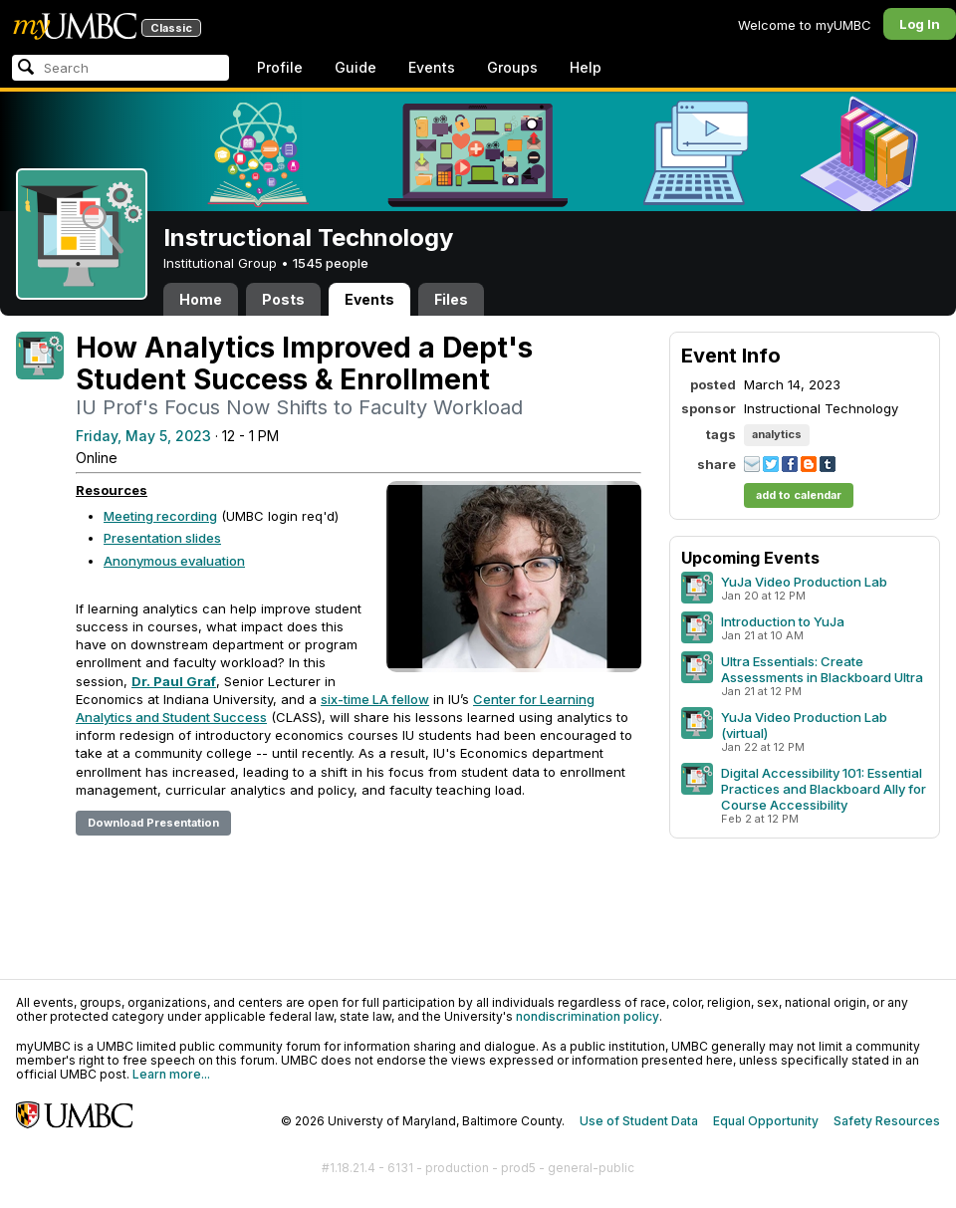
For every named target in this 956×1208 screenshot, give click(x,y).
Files (451, 299)
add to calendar (798, 495)
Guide (355, 67)
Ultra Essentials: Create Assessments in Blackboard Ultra (822, 669)
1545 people (330, 263)
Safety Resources (887, 1120)
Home (200, 299)
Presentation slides (162, 538)
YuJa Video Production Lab (804, 582)
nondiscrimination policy (587, 1016)
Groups (512, 67)
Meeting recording (160, 516)
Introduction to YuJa (782, 621)
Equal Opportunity (766, 1120)
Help (585, 67)
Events (431, 67)
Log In (919, 24)
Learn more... (171, 1074)
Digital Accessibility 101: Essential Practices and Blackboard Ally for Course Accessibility (823, 789)
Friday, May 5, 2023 (143, 435)
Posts (283, 299)
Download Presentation (153, 823)
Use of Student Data (639, 1120)
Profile (280, 67)
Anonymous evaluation (174, 561)
